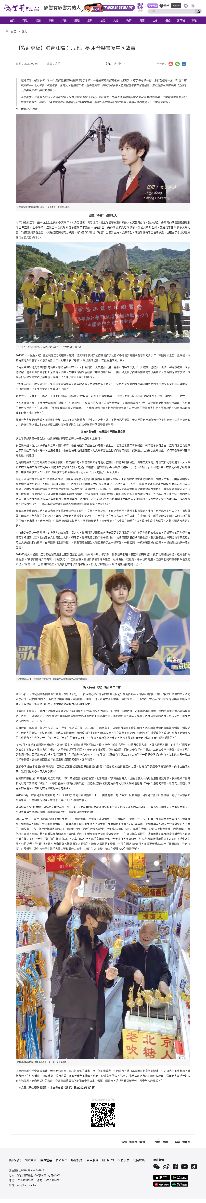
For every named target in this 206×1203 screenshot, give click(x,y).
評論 (64, 20)
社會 (155, 20)
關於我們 (15, 1160)
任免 (168, 20)
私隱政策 (61, 1160)
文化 (116, 20)
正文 (24, 31)
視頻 (38, 20)
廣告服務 (92, 1160)
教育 (129, 20)
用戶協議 (46, 1160)
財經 (77, 20)
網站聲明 (31, 1160)
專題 (194, 20)
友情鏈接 (139, 1160)
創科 (90, 20)
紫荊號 (181, 20)
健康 (142, 20)
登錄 (166, 5)
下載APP (176, 5)
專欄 (51, 20)
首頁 (12, 20)
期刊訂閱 (108, 1160)
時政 (25, 20)
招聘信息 (123, 1160)
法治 (103, 20)
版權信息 (77, 1160)
